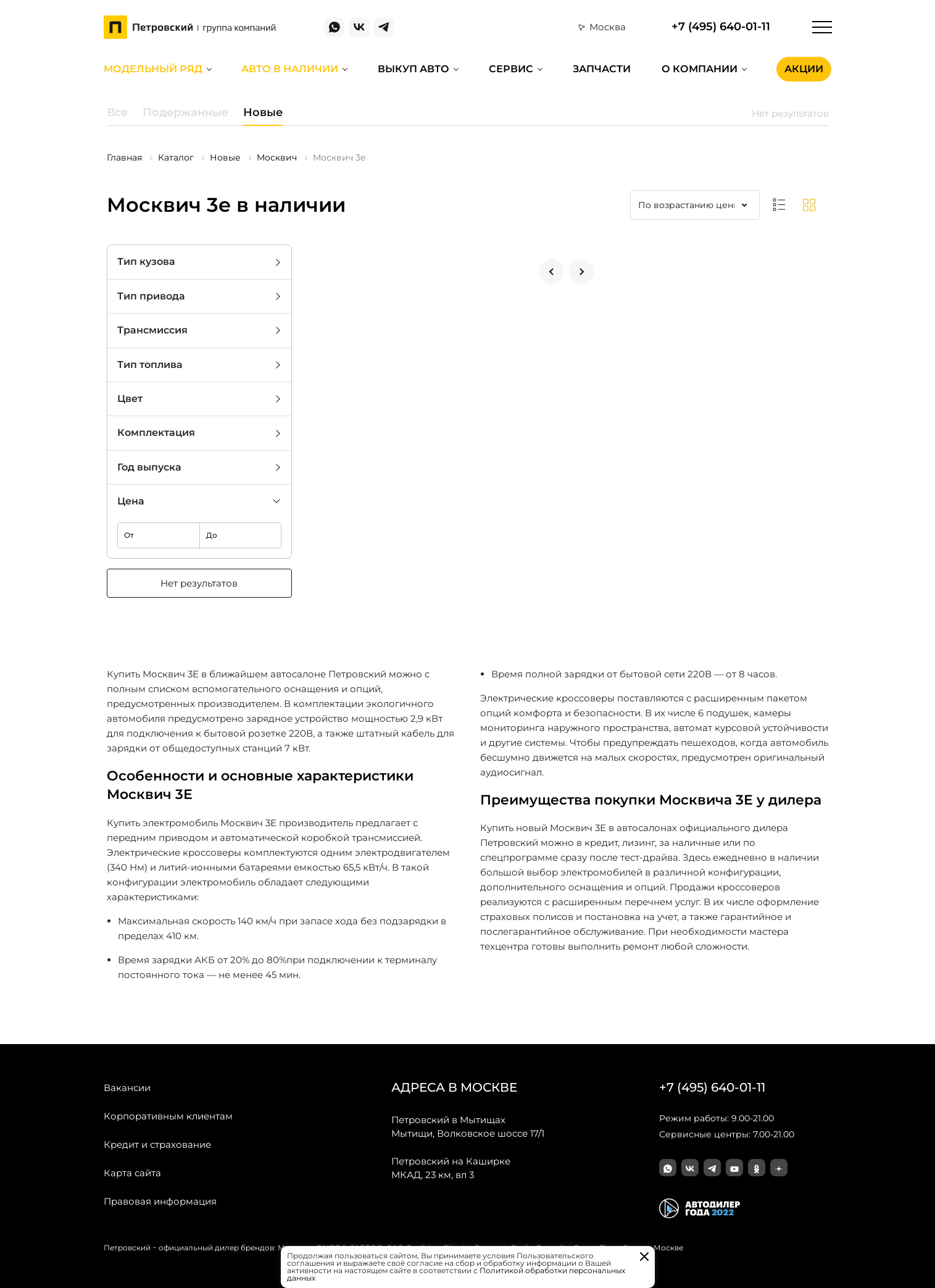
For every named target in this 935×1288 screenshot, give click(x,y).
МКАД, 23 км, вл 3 (450, 1168)
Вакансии (127, 1088)
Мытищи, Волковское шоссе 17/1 (467, 1126)
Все (117, 112)
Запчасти (602, 69)
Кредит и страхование (157, 1144)
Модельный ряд (153, 69)
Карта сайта (132, 1173)
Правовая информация (160, 1201)
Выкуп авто (413, 69)
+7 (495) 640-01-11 (720, 26)
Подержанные (185, 112)
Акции (803, 69)
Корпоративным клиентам (168, 1116)
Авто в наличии (289, 69)
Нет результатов (199, 583)
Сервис (511, 69)
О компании (700, 69)
